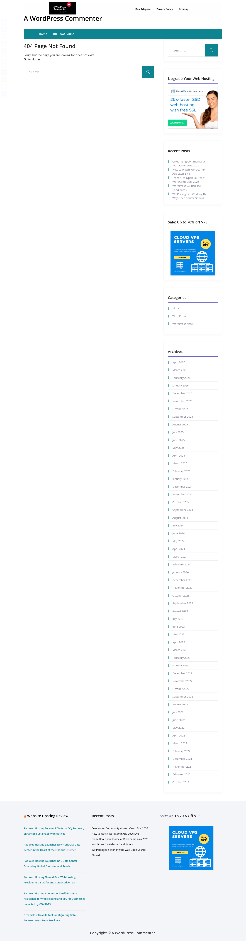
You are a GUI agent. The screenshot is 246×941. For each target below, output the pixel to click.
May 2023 (178, 634)
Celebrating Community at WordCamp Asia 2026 (188, 163)
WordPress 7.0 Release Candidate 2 (186, 188)
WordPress (179, 316)
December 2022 (182, 673)
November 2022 (182, 681)
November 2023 (182, 587)
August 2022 (180, 704)
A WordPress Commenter (63, 18)
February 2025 (181, 471)
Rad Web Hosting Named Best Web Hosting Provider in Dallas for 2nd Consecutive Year (50, 879)
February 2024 (181, 564)
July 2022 (178, 712)
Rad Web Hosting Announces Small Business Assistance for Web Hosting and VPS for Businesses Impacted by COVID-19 (54, 899)
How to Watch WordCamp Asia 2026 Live (188, 171)
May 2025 (178, 447)
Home (43, 34)
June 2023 (178, 626)
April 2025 (178, 455)
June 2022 (178, 720)
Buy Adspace (143, 7)
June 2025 (178, 440)
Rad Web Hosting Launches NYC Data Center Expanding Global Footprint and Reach (50, 863)
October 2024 (180, 502)
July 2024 (178, 525)
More (175, 308)
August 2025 (180, 424)
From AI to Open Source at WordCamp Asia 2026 (189, 180)
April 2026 (178, 362)
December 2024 (182, 486)
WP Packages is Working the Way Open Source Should (189, 196)
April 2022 (178, 735)
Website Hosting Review (48, 815)
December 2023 (182, 580)
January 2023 (180, 665)
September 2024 (182, 510)
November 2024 (182, 494)
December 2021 (182, 758)
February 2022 (181, 751)
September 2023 (182, 603)
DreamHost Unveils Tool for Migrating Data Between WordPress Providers (50, 917)
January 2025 (180, 479)
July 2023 (178, 618)
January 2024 (180, 572)
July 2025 (178, 432)
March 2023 (179, 650)
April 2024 (178, 549)
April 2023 (178, 642)
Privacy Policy (165, 7)
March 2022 (179, 743)
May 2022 (178, 727)
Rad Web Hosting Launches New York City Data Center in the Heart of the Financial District (52, 847)
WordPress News (183, 324)
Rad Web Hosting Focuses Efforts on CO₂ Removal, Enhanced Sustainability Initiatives (54, 831)
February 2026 (181, 378)
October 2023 (180, 595)
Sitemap (184, 7)
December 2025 (182, 393)
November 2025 (182, 401)
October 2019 (180, 782)
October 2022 (180, 689)
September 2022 (182, 696)
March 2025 (179, 463)
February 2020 (181, 774)
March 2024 (179, 556)
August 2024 (180, 517)
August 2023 (180, 611)
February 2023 (181, 657)
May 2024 (178, 541)
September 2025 (182, 416)
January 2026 (180, 385)
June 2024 (178, 533)
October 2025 (180, 409)
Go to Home (32, 59)
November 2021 (182, 766)
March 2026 (179, 370)
